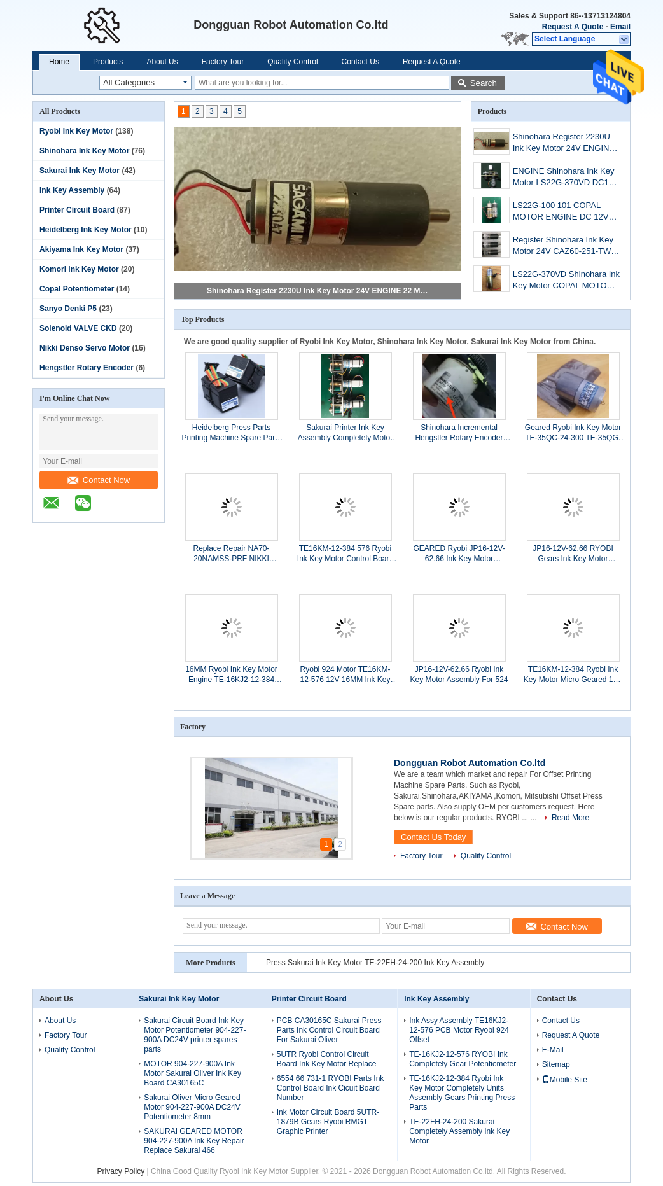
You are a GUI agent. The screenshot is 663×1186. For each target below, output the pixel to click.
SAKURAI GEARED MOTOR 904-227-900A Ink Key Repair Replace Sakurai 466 (194, 1141)
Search (483, 83)
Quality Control (292, 61)
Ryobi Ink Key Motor (76, 131)
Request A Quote (572, 26)
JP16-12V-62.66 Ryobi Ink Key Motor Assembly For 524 (459, 674)
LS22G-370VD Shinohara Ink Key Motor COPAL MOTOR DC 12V (566, 281)
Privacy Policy (120, 1171)
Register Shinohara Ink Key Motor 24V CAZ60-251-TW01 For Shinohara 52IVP (566, 246)
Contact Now (98, 480)
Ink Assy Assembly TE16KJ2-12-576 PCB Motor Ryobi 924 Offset (459, 1030)
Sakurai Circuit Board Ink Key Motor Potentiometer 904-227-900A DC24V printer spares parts (195, 1035)
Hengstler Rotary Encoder (86, 367)
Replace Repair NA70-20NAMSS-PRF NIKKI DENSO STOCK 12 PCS (232, 554)
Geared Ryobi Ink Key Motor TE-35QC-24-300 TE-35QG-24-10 (573, 433)
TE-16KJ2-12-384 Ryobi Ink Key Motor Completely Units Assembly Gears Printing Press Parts (462, 1093)
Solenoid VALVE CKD (78, 328)
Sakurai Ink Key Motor (79, 170)
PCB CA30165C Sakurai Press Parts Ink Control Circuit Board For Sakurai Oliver (329, 1030)
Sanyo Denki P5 (68, 308)
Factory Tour (223, 61)
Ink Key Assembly (71, 190)
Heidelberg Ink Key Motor (85, 229)
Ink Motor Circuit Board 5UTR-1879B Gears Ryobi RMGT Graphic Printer (328, 1122)
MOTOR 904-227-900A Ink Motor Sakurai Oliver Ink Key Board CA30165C (192, 1073)
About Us (162, 61)
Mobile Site (564, 1079)
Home (59, 61)
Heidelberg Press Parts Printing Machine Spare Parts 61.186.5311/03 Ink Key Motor (231, 433)
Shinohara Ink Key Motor (84, 150)
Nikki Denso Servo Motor (84, 348)
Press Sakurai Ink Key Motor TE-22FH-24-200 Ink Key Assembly (375, 962)
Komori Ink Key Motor (79, 269)
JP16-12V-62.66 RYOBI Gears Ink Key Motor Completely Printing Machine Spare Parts (573, 554)
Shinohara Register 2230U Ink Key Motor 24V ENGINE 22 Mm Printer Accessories (318, 290)
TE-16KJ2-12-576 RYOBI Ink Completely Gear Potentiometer (462, 1059)
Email (620, 26)
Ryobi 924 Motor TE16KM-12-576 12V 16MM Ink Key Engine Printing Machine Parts (345, 675)
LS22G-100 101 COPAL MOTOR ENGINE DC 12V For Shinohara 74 (561, 212)
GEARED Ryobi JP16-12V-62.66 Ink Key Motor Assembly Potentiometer (459, 554)
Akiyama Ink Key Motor (81, 249)
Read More (570, 817)
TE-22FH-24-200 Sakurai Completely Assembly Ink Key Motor (459, 1131)
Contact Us (360, 61)
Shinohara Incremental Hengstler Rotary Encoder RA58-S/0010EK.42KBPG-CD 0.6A (459, 433)
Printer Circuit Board (77, 210)
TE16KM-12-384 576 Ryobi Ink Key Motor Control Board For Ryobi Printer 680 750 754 (345, 554)
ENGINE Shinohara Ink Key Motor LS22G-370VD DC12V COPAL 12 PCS (566, 178)
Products (108, 61)
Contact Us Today (433, 837)
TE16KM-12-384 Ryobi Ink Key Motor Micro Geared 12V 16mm (573, 675)
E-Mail (553, 1049)
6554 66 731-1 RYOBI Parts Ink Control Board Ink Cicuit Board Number (330, 1088)
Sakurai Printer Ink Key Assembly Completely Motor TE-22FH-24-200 (345, 433)
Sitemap (556, 1064)
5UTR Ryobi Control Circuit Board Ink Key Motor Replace (327, 1059)
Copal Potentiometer (76, 288)
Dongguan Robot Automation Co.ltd (469, 763)
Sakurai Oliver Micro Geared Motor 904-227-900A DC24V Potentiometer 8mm (192, 1107)
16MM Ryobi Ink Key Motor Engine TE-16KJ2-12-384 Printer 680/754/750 (231, 675)
